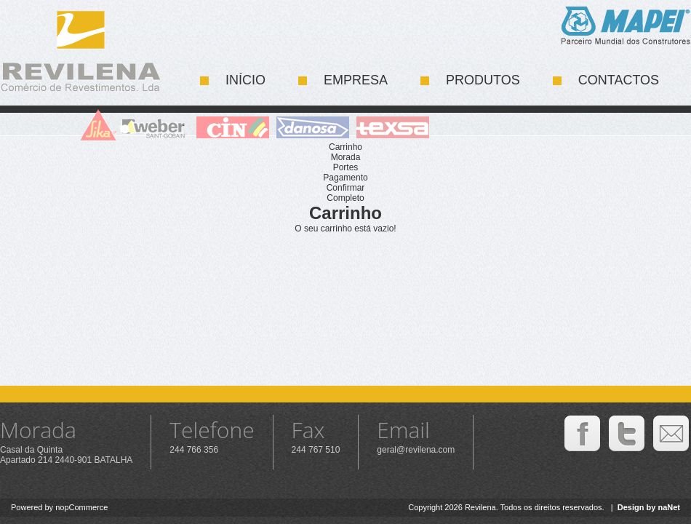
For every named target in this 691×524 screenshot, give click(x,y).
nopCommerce (81, 507)
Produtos (483, 80)
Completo (345, 198)
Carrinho (345, 147)
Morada (346, 157)
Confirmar (346, 188)
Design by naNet (649, 507)
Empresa (356, 80)
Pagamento (345, 177)
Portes (346, 167)
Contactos (618, 80)
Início (245, 80)
